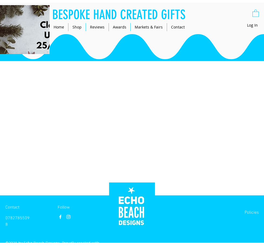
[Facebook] (60, 217)
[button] (255, 13)
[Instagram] (68, 217)
